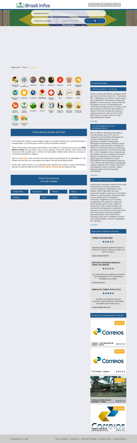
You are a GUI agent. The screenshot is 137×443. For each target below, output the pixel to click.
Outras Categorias (24, 107)
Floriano (54, 191)
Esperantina (36, 191)
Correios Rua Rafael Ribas (102, 238)
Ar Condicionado (24, 81)
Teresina (74, 197)
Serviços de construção (78, 107)
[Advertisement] (68, 46)
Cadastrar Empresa (119, 439)
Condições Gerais (105, 439)
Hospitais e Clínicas (51, 94)
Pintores (42, 106)
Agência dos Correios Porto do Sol (106, 289)
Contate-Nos (74, 439)
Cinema (69, 81)
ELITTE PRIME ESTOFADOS (103, 180)
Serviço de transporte (69, 107)
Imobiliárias (69, 94)
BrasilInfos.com (18, 439)
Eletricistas (24, 94)
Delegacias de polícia (15, 94)
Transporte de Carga (24, 120)
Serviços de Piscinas (15, 120)
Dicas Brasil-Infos (99, 83)
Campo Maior (18, 191)
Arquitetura (33, 81)
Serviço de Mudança (60, 107)
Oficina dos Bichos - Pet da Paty (105, 89)
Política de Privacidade (89, 439)
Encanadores (33, 94)
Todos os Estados (61, 439)
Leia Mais (94, 121)
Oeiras (73, 191)
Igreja (60, 94)
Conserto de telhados (78, 81)
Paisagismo (33, 106)
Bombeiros (60, 81)
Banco (42, 81)
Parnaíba (16, 197)
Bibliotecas (51, 81)
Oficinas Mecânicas (15, 107)
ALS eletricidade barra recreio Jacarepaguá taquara (103, 127)
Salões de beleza (51, 107)
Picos (44, 197)
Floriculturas (42, 94)
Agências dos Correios (15, 81)
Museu (78, 94)
